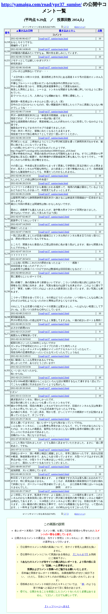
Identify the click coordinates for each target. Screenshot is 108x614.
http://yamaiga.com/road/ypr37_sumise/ (41, 4)
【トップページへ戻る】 (57, 606)
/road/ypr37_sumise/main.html (53, 38)
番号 (7, 32)
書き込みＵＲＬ (67, 30)
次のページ (80, 27)
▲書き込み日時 (24, 30)
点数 (100, 30)
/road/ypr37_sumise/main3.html (54, 216)
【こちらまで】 (80, 554)
